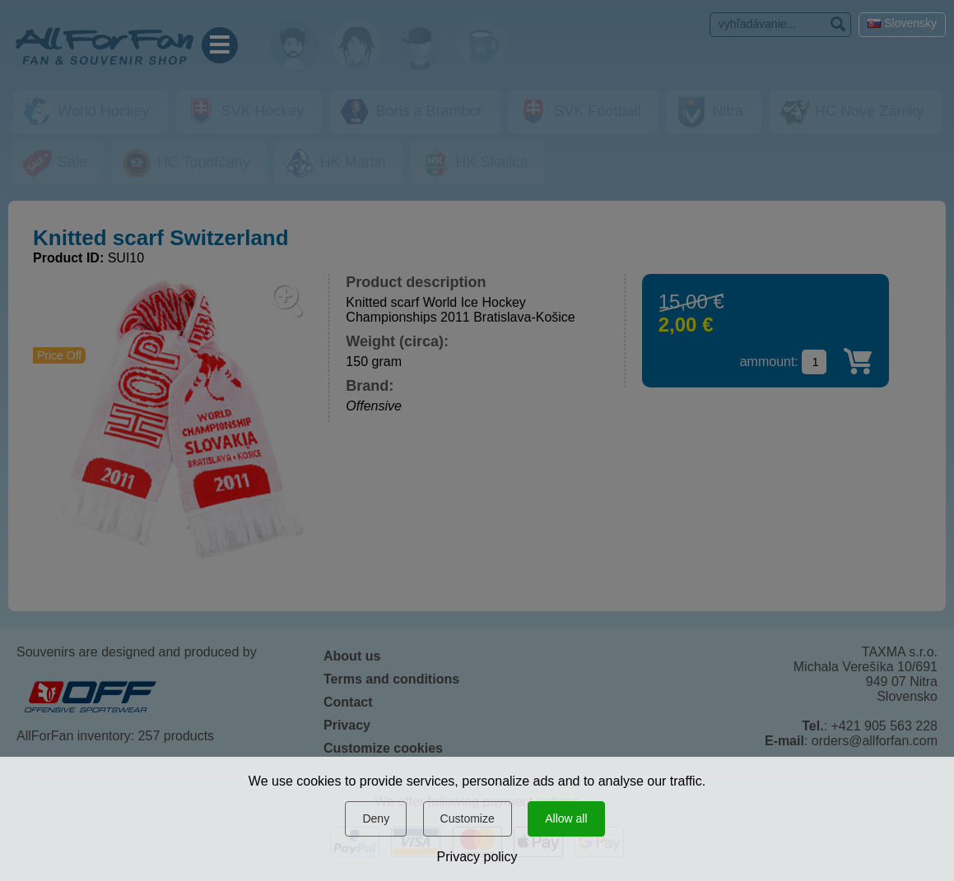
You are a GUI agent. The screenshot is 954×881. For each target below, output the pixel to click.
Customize (467, 818)
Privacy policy (477, 857)
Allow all (566, 818)
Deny (375, 818)
